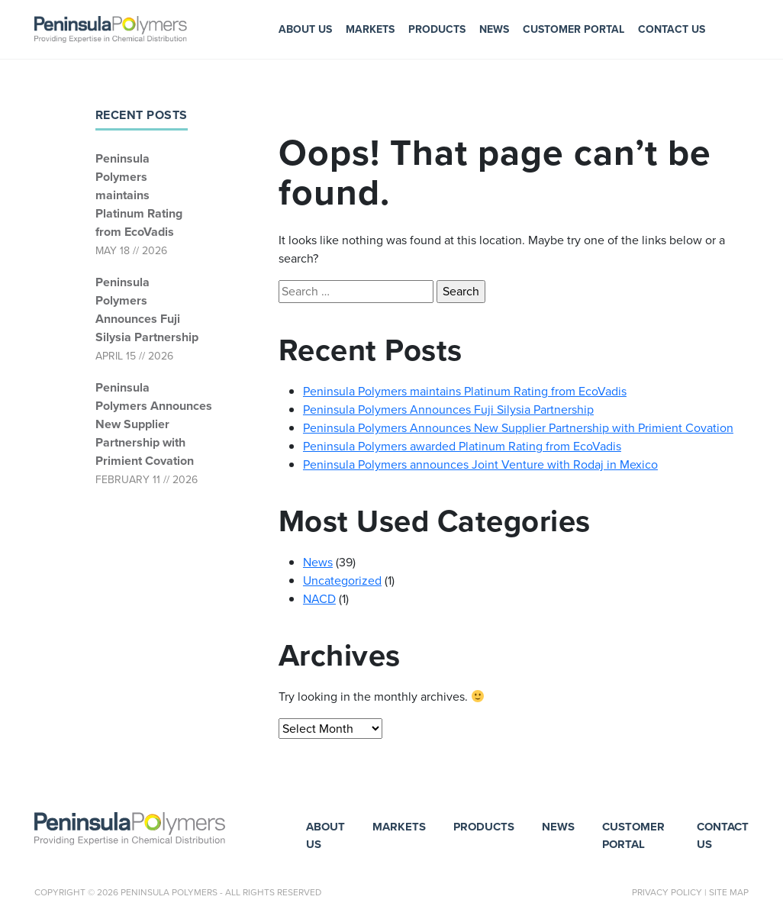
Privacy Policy (667, 892)
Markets (370, 29)
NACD (319, 599)
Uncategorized (342, 580)
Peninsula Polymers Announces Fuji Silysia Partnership (146, 309)
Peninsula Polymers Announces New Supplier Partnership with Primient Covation (147, 424)
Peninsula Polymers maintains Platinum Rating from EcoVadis (138, 195)
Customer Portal (573, 29)
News (494, 29)
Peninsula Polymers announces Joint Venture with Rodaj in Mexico (480, 464)
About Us (305, 29)
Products (437, 29)
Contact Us (671, 29)
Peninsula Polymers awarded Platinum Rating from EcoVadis (462, 446)
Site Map (729, 892)
